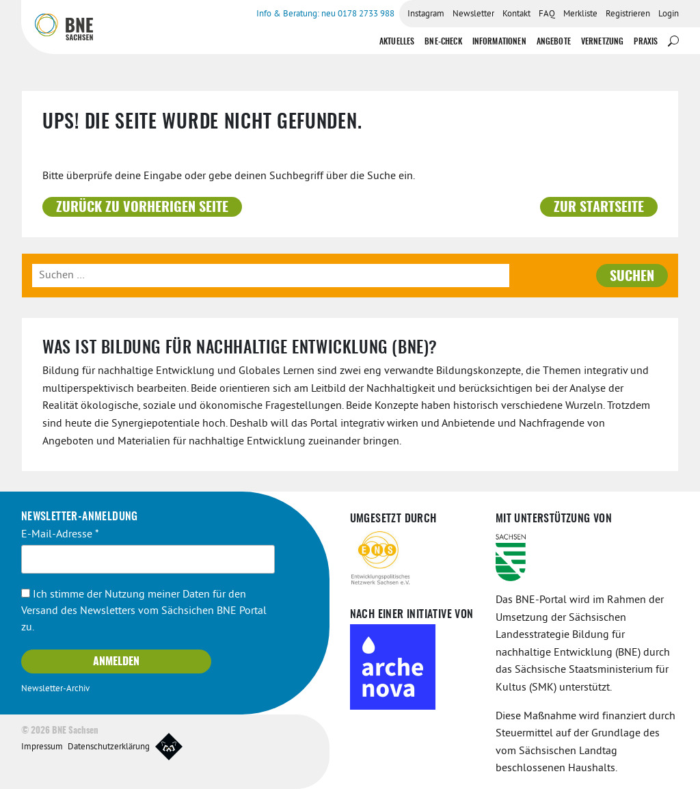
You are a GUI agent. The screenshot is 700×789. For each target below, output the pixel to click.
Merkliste (580, 14)
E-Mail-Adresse (60, 534)
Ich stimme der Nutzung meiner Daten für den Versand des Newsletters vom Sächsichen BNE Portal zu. (144, 611)
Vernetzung (602, 42)
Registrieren (628, 14)
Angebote (554, 42)
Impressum (42, 747)
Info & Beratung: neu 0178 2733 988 (325, 14)
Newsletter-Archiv (55, 689)
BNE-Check (443, 42)
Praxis (646, 42)
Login (668, 14)
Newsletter (473, 14)
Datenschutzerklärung (109, 747)
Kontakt (516, 14)
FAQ (547, 14)
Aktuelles (396, 42)
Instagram (425, 14)
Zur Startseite (599, 208)
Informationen (499, 42)
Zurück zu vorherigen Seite (142, 208)
